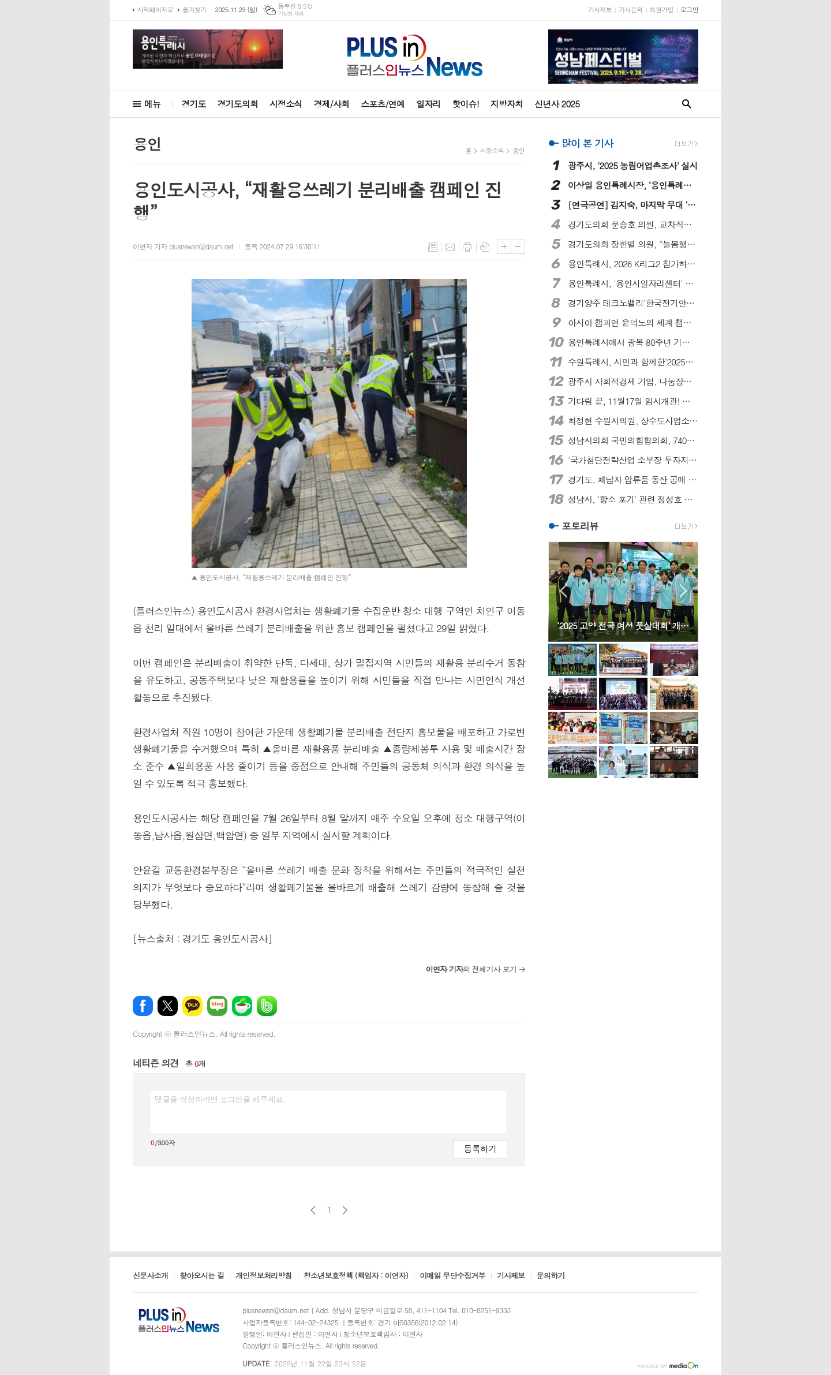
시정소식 (285, 104)
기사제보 (600, 9)
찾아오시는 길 (201, 1276)
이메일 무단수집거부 (452, 1276)
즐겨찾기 (194, 9)
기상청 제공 (291, 13)
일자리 (428, 104)
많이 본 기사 (587, 143)
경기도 (193, 104)
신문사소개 (150, 1276)
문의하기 (551, 1276)
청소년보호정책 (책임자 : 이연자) (356, 1276)
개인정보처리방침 (263, 1276)
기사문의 (630, 9)
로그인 (689, 9)
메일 (450, 247)
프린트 (467, 247)
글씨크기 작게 (518, 247)
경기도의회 (238, 104)
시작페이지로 (155, 9)
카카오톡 (192, 1006)
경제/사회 (331, 104)
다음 (344, 1210)
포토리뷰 (580, 526)
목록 (433, 247)
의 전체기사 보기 (471, 968)
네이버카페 (242, 1006)
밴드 (267, 1006)
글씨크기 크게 (504, 247)
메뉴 (152, 104)
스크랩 (485, 247)
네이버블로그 (217, 1006)
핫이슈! (465, 104)
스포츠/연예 (383, 104)
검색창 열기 (686, 104)
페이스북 (143, 1006)
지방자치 (507, 104)
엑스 (168, 1006)
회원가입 (661, 9)
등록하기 (480, 1148)
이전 (313, 1210)
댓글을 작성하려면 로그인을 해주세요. (220, 1099)
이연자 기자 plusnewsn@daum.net (183, 246)
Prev (563, 590)
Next (683, 590)
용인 (518, 150)
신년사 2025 (556, 104)
